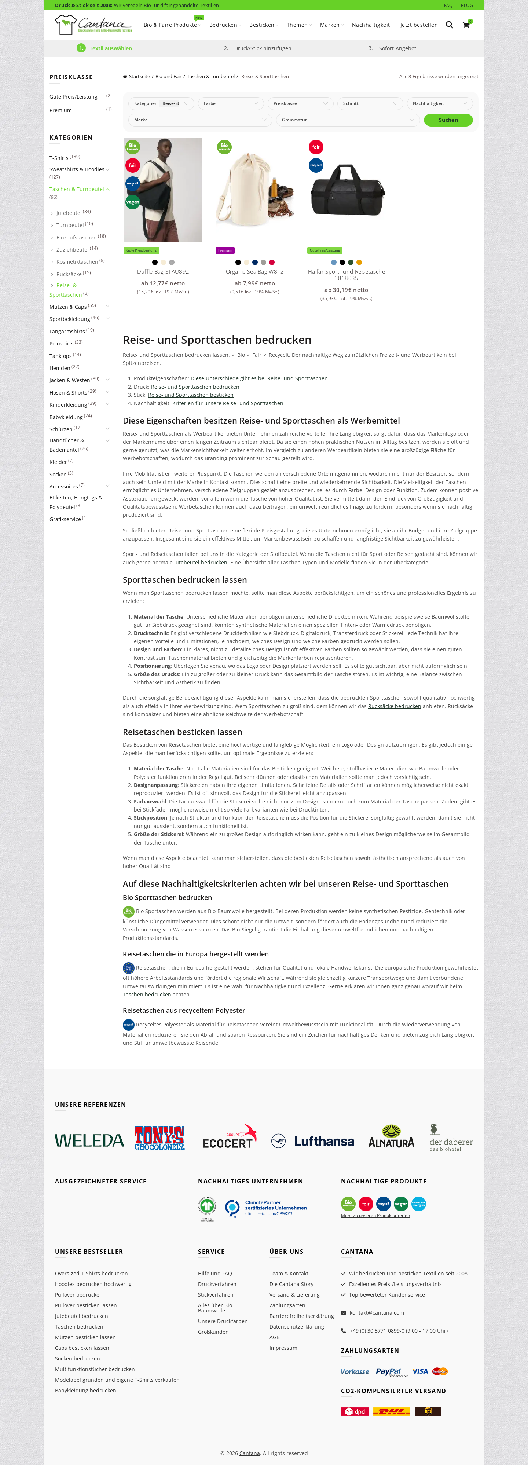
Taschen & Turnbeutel (211, 76)
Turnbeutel (70, 224)
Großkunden (213, 1331)
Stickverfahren (216, 1294)
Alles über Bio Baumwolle (215, 1308)
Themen (297, 24)
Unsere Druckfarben (223, 1321)
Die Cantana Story (292, 1284)
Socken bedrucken (77, 1358)
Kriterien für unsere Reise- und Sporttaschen (227, 403)
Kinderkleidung (68, 404)
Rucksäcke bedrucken (394, 706)
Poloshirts (62, 343)
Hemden (60, 368)
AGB (275, 1337)
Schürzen (61, 429)
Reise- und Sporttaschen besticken (191, 394)
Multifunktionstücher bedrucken (95, 1369)
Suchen (448, 119)
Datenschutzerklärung (297, 1326)
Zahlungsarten (287, 1305)
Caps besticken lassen (82, 1347)
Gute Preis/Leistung (74, 96)
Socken (58, 474)
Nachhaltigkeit (371, 24)
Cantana (249, 1453)
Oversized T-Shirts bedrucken (91, 1273)
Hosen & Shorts (68, 392)
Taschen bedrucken (147, 994)
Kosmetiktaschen (77, 261)
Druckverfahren (217, 1284)
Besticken (262, 24)
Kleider (58, 461)
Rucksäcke (69, 274)
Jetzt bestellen (419, 24)
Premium (61, 110)
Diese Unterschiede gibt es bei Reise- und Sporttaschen (258, 378)
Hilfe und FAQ (215, 1273)
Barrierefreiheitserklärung (302, 1315)
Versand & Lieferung (295, 1294)
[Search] (449, 24)
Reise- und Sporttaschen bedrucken (195, 386)
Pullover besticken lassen (86, 1305)
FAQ (448, 5)
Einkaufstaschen (76, 237)
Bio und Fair (168, 76)
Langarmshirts (67, 331)
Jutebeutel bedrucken (200, 562)
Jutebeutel (69, 212)
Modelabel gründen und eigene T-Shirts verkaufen (117, 1379)
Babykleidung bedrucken (85, 1390)
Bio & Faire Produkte (173, 21)
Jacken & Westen (70, 380)
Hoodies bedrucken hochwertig (93, 1284)
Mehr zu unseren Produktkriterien (375, 1215)
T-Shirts (59, 157)
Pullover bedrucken (79, 1294)
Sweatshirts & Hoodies (77, 169)
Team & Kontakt (289, 1273)
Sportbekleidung (70, 318)
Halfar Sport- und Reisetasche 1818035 (346, 274)
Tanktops (61, 355)
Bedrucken (223, 24)
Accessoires (64, 486)
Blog (467, 5)
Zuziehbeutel (72, 249)
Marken (330, 24)
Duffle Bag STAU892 (163, 271)
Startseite (139, 76)
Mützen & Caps (68, 306)
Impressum (283, 1347)
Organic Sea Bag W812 (255, 271)
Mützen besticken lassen (85, 1337)
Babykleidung (66, 417)
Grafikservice (65, 519)
